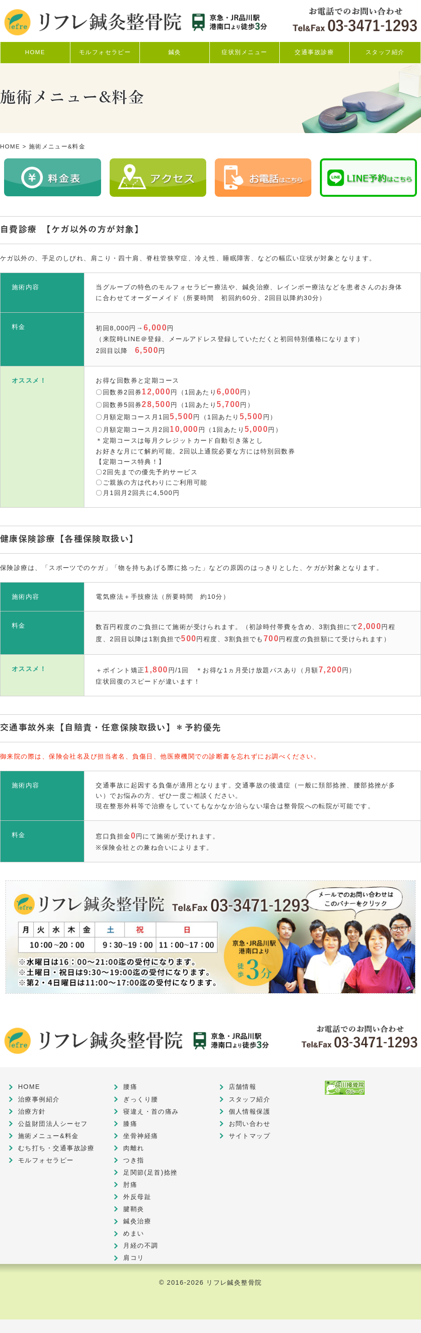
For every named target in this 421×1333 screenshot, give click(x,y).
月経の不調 (140, 1245)
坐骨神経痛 (140, 1135)
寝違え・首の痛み (151, 1111)
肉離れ (133, 1148)
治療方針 (32, 1111)
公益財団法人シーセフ (53, 1123)
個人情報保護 (250, 1111)
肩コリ (133, 1257)
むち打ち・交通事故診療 (56, 1148)
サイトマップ (250, 1135)
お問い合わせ (250, 1123)
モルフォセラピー (46, 1160)
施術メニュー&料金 (48, 1135)
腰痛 (130, 1086)
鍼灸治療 (137, 1221)
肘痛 (130, 1184)
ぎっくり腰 (140, 1099)
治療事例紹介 (39, 1099)
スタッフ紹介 (250, 1099)
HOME (10, 146)
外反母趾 (137, 1196)
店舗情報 (243, 1086)
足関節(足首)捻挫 (150, 1172)
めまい (133, 1233)
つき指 (133, 1160)
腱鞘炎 (133, 1209)
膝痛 (130, 1123)
